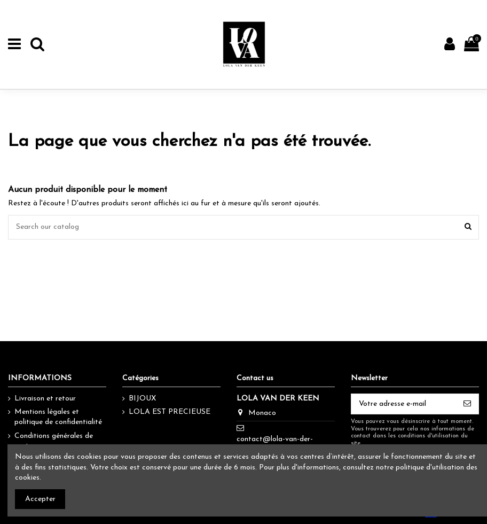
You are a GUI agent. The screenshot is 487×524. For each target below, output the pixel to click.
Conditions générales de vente (53, 441)
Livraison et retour (45, 399)
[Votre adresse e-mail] (403, 404)
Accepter (40, 499)
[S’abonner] (467, 404)
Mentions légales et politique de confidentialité (58, 417)
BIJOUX (142, 399)
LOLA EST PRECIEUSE (169, 412)
